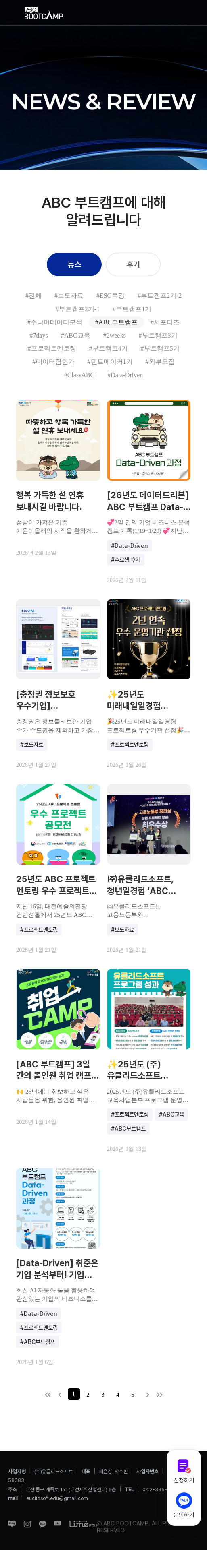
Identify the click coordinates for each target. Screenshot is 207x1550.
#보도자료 (69, 295)
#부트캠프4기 (108, 348)
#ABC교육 (75, 335)
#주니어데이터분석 (54, 322)
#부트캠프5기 (160, 348)
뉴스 (74, 264)
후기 (133, 264)
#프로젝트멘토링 (52, 348)
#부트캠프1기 (132, 308)
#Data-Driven (125, 375)
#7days (38, 335)
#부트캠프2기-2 (160, 295)
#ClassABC (79, 375)
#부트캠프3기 (158, 335)
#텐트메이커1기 (110, 361)
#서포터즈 (165, 322)
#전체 (33, 295)
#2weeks (114, 335)
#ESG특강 (110, 295)
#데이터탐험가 (54, 361)
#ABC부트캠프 (116, 322)
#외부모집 (160, 361)
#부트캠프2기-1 (78, 308)
